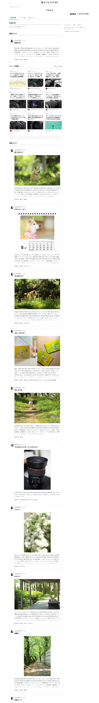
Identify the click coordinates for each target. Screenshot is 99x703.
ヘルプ (77, 27)
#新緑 (25, 59)
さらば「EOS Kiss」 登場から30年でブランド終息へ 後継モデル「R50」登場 (53, 75)
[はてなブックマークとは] (19, 66)
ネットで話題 (22, 17)
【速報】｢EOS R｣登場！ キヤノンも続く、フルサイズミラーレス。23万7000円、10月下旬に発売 (17, 96)
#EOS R (16, 59)
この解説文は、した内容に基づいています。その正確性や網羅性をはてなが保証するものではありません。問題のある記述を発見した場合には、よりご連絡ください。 (17, 27)
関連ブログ (31, 17)
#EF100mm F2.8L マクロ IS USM (28, 499)
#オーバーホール (28, 623)
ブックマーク (14, 71)
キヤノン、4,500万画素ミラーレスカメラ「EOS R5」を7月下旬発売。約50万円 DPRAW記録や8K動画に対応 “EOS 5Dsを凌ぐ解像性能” (53, 96)
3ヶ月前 (23, 150)
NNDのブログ (17, 444)
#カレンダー (27, 266)
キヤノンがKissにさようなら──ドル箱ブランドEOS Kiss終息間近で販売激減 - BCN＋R (17, 75)
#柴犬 (21, 59)
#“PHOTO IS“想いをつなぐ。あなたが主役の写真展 (42, 380)
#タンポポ (26, 323)
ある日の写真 (17, 40)
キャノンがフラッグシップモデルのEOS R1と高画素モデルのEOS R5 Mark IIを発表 (53, 117)
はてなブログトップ (69, 28)
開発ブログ (82, 27)
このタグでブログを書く (83, 13)
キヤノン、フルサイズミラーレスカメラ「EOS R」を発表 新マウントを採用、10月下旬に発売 (35, 75)
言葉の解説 (13, 17)
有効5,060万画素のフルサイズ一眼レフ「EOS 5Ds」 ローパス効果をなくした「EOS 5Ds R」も (35, 96)
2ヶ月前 (23, 40)
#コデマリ (22, 566)
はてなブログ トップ (14, 6)
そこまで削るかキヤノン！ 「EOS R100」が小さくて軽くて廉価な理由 (17, 117)
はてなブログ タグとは (70, 27)
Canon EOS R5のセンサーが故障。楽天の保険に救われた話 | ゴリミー (35, 117)
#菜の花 (26, 380)
